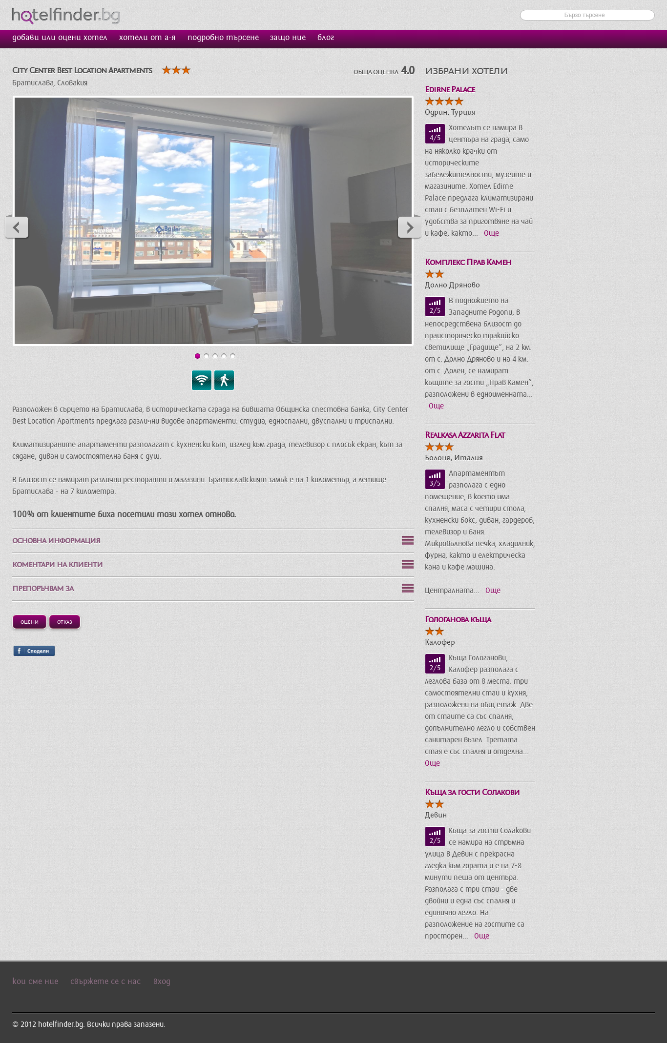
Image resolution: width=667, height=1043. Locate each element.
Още (491, 233)
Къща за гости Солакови (472, 792)
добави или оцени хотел (59, 37)
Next (409, 227)
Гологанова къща (458, 619)
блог (325, 37)
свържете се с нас (105, 981)
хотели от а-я (147, 37)
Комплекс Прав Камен (468, 262)
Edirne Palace (450, 89)
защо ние (288, 37)
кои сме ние (35, 981)
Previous (17, 227)
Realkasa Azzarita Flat (465, 435)
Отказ (64, 621)
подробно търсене (223, 37)
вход (161, 981)
